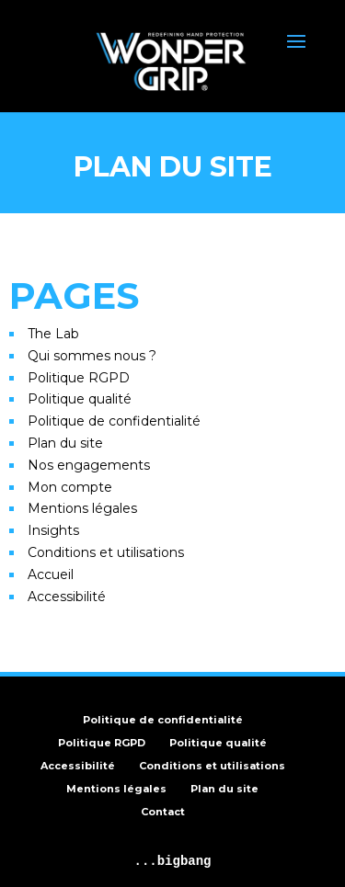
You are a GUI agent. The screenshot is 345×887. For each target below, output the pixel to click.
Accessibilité (67, 596)
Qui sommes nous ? (92, 355)
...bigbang (172, 861)
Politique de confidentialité (114, 421)
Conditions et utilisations (106, 552)
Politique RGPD (79, 378)
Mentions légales (82, 508)
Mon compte (70, 487)
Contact (163, 811)
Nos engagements (89, 465)
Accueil (51, 574)
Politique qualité (80, 399)
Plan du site (65, 443)
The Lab (53, 333)
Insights (53, 530)
